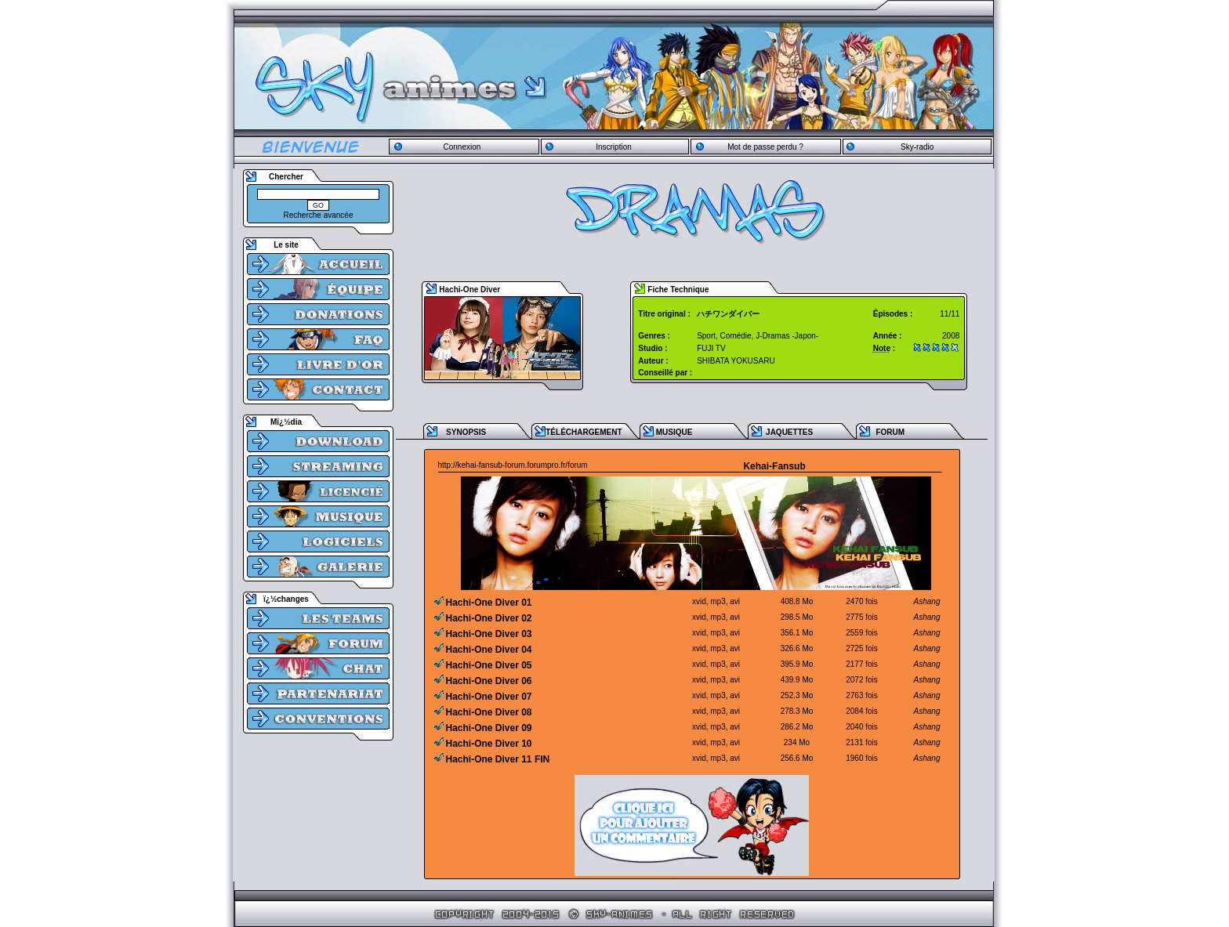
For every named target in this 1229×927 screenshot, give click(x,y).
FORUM (890, 432)
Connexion (461, 147)
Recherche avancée (318, 215)
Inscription (614, 147)
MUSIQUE (674, 432)
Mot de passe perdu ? (765, 147)
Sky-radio (917, 147)
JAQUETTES (789, 432)
